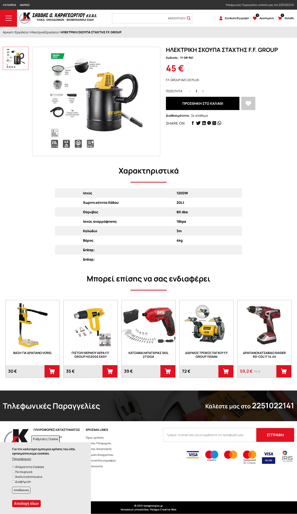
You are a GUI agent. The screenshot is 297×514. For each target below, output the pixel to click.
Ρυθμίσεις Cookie (45, 439)
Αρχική (8, 32)
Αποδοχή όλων (26, 503)
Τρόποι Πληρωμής (98, 443)
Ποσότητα (174, 91)
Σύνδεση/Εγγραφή (237, 18)
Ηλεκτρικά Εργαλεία (44, 32)
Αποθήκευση (21, 490)
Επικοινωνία (94, 466)
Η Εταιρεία (9, 5)
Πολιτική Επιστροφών (101, 460)
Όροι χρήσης (95, 438)
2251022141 (286, 5)
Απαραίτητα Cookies (29, 467)
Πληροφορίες (21, 459)
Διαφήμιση (23, 482)
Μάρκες (25, 5)
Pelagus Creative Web (163, 509)
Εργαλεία (21, 32)
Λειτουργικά (23, 472)
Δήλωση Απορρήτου (99, 455)
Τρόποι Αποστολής (99, 449)
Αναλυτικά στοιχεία (28, 477)
